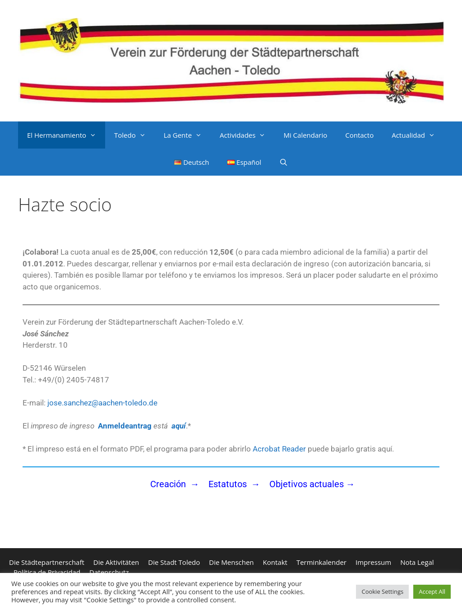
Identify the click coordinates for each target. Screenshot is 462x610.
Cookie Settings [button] (382, 591)
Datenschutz (109, 572)
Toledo (134, 135)
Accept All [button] (432, 591)
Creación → (174, 484)
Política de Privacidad (47, 572)
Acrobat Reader (279, 448)
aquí (178, 425)
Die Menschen (231, 562)
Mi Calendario (305, 135)
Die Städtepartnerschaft (46, 562)
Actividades (247, 135)
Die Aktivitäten (116, 562)
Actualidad (418, 135)
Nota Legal (417, 562)
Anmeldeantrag (125, 425)
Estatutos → (235, 484)
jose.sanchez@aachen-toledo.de (101, 402)
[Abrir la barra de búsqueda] (283, 162)
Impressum (373, 562)
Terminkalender (321, 562)
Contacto (359, 135)
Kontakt (275, 562)
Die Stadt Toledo (174, 562)
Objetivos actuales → (312, 484)
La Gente (187, 135)
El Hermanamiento (66, 135)
